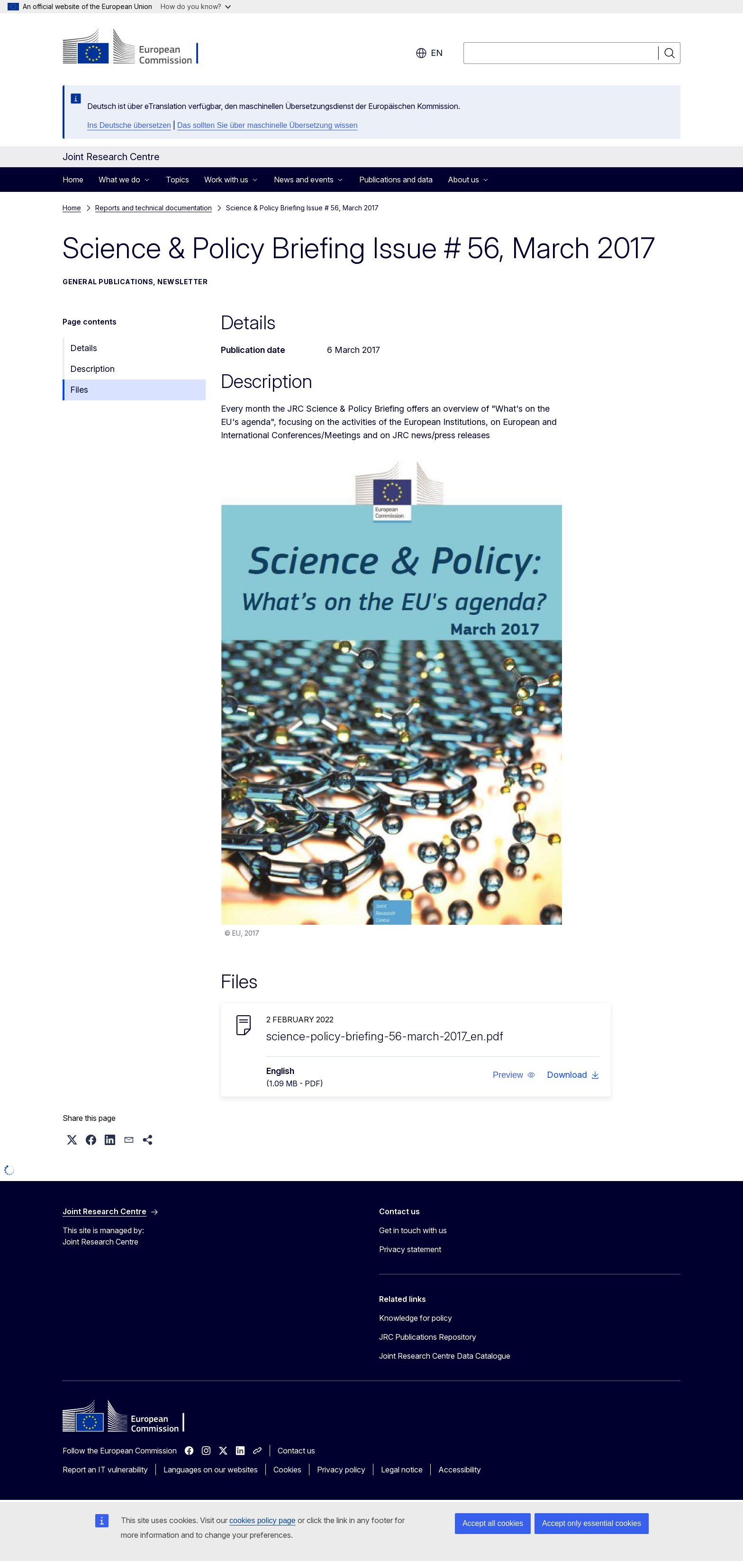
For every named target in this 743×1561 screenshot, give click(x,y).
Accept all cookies (492, 1523)
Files (79, 390)
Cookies (287, 1469)
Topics (177, 179)
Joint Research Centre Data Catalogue (444, 1356)
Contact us (296, 1450)
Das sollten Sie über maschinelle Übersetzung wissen (267, 125)
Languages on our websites (210, 1469)
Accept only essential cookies (591, 1523)
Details (83, 348)
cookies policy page (262, 1520)
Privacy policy (341, 1469)
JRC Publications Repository (427, 1337)
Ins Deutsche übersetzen (129, 125)
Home (73, 179)
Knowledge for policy (415, 1318)
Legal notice (402, 1469)
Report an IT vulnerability (105, 1469)
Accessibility (459, 1469)
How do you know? (196, 6)
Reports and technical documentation (153, 208)
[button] (514, 1075)
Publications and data (396, 179)
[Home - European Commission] (139, 47)
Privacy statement (410, 1249)
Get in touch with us (413, 1230)
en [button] (429, 53)
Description (92, 369)
